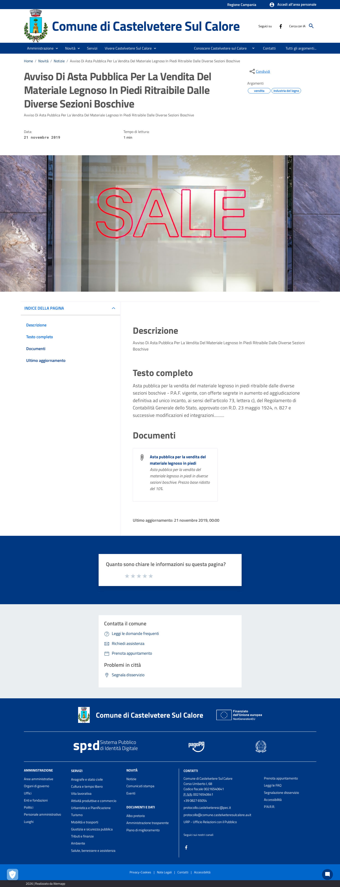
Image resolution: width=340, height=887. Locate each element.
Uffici (27, 793)
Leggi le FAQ (272, 785)
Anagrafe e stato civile (87, 779)
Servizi (76, 770)
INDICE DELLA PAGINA (44, 308)
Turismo (77, 814)
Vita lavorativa (81, 793)
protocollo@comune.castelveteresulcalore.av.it (217, 814)
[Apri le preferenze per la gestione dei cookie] (12, 874)
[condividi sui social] (259, 71)
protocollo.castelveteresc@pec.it (207, 807)
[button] (292, 5)
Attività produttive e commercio (93, 800)
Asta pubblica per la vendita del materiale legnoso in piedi (178, 460)
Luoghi (28, 821)
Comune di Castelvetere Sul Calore (146, 26)
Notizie (59, 61)
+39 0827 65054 (195, 800)
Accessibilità (273, 799)
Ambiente (78, 843)
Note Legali (164, 872)
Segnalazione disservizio (281, 792)
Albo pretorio (135, 815)
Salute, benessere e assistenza (93, 850)
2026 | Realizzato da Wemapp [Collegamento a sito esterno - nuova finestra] (45, 883)
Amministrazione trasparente (147, 822)
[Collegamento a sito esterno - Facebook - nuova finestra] (280, 26)
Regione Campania (241, 4)
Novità (43, 61)
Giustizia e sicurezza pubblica (92, 829)
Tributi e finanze (82, 836)
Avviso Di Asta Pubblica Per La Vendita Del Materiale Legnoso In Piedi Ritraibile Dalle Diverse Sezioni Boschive (155, 61)
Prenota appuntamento (281, 778)
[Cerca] (311, 26)
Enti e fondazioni (36, 800)
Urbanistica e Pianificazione (91, 807)
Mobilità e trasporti (84, 822)
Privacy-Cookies (140, 872)
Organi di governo (36, 786)
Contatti (191, 770)
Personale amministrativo (42, 814)
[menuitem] (218, 48)
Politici (28, 807)
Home (28, 61)
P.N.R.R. (269, 806)
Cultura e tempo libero (87, 786)
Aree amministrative (38, 779)
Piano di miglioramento (143, 830)
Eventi (130, 793)
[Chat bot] (327, 874)
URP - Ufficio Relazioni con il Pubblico (210, 821)
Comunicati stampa (140, 786)
